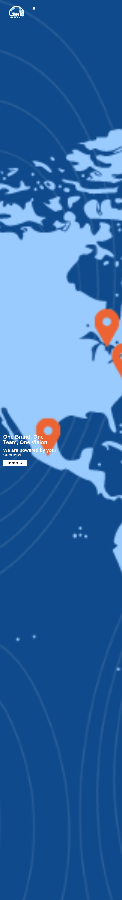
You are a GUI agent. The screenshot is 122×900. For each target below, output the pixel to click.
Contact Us (15, 463)
